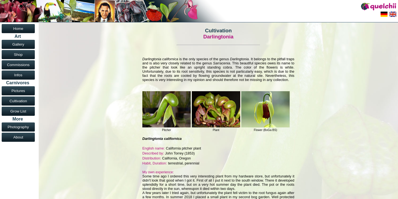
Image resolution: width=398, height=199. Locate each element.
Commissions (18, 65)
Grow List (18, 111)
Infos (18, 75)
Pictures (18, 91)
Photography (18, 127)
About (18, 137)
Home (18, 29)
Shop (18, 55)
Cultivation (18, 101)
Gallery (18, 44)
